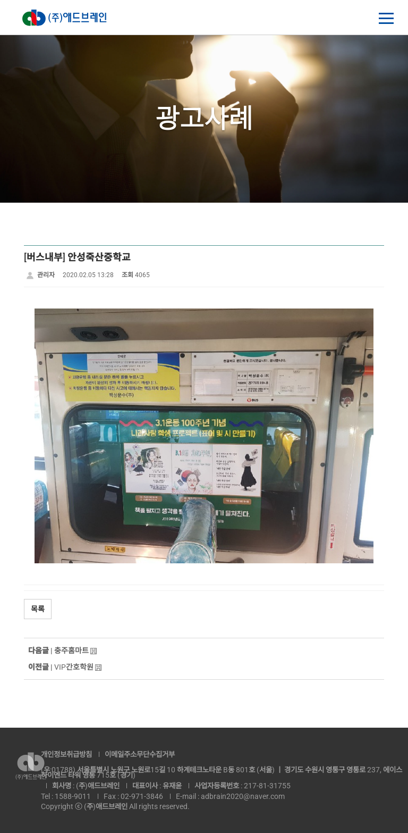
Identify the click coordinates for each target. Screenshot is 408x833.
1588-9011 (73, 796)
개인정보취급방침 (66, 754)
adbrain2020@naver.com (243, 796)
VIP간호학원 (74, 667)
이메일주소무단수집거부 (140, 754)
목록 (38, 609)
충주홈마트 (71, 650)
